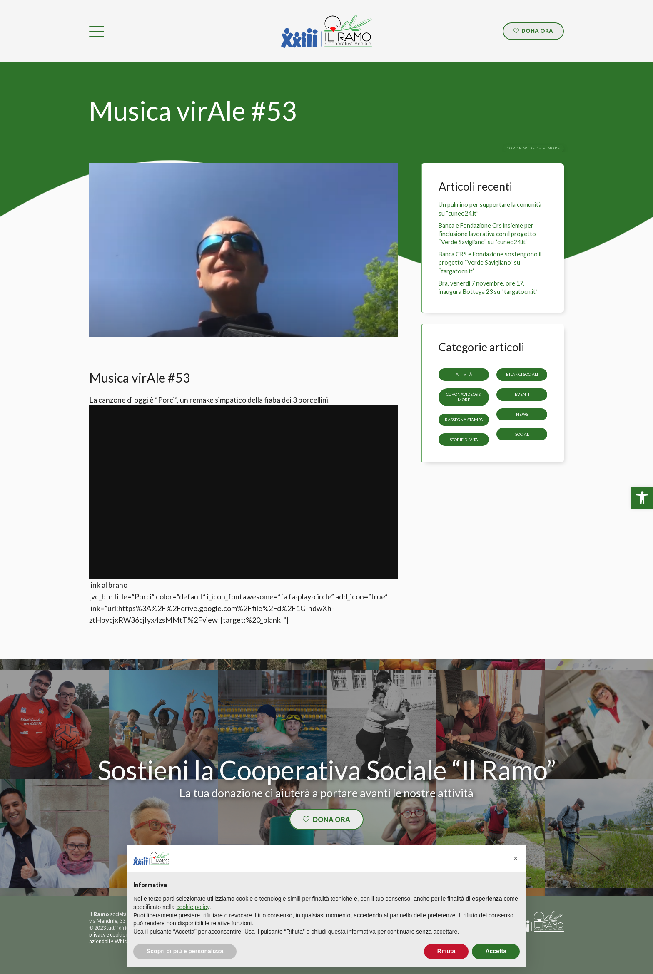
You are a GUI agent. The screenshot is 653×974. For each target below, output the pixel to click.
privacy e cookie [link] (107, 935)
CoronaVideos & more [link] (463, 397)
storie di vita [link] (464, 439)
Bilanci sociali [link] (522, 374)
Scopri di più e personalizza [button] (185, 951)
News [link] (522, 414)
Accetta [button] (495, 951)
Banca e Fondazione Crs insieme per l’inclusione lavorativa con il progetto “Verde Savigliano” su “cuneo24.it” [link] (487, 234)
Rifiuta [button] (446, 951)
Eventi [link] (522, 394)
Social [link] (522, 433)
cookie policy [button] (193, 907)
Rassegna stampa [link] (464, 419)
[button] (515, 858)
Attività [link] (464, 374)
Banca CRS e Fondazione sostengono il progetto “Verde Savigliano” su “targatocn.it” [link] (490, 262)
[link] (642, 498)
